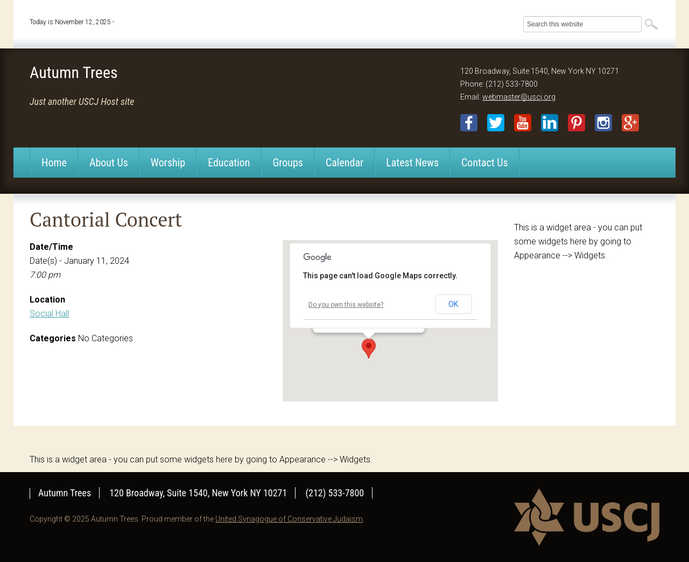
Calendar (344, 162)
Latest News (412, 162)
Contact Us (484, 162)
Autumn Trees (74, 72)
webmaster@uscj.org (519, 97)
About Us (108, 162)
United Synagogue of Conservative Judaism (289, 519)
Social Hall (49, 313)
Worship (168, 162)
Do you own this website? (345, 304)
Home (54, 162)
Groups (288, 162)
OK (453, 304)
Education (229, 162)
